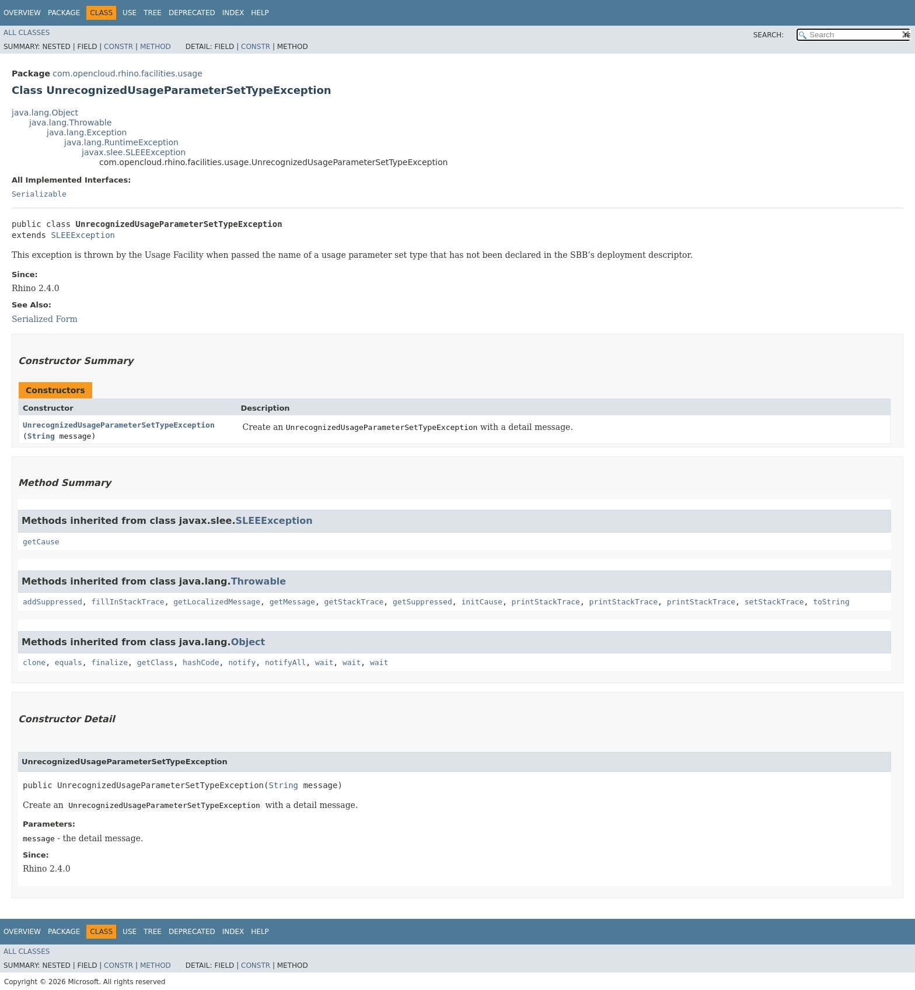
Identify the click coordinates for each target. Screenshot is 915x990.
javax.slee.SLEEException (134, 152)
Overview (22, 13)
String (41, 436)
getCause (41, 541)
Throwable (259, 581)
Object (248, 642)
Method (155, 47)
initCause (481, 601)
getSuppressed (422, 601)
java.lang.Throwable (70, 122)
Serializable (39, 194)
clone (34, 662)
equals (68, 662)
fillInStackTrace (127, 601)
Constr (118, 47)
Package (64, 13)
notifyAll (285, 662)
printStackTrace (546, 601)
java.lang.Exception (87, 132)
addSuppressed (52, 601)
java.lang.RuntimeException (121, 142)
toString (831, 601)
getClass (155, 662)
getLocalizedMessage (216, 601)
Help (260, 13)
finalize (109, 662)
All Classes (27, 33)
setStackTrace (774, 601)
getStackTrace (354, 601)
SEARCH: (768, 35)
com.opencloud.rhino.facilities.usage (127, 73)
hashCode (201, 662)
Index (233, 13)
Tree (153, 13)
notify (242, 662)
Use (130, 13)
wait (324, 662)
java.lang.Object (45, 112)
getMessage (292, 601)
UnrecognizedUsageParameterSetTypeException (119, 425)
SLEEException (83, 235)
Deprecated (192, 13)
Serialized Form (45, 319)
